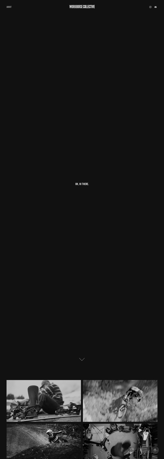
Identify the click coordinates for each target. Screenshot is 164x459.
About (9, 7)
